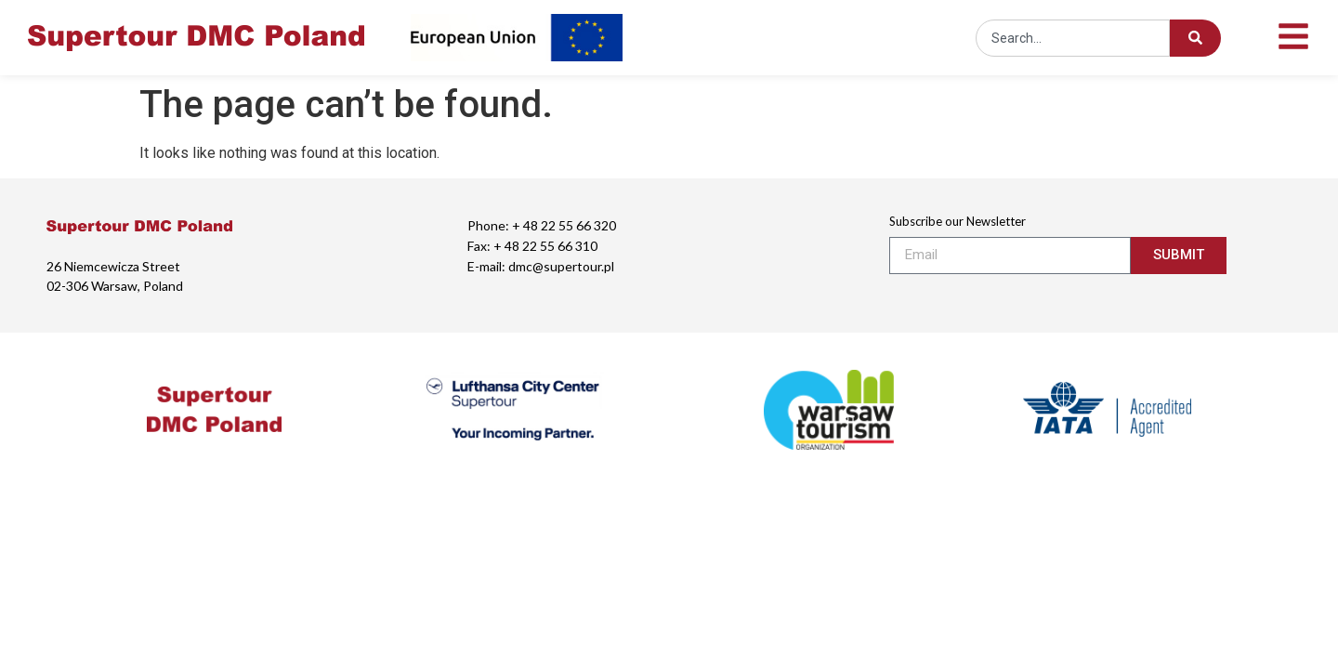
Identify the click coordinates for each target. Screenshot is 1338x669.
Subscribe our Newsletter (957, 222)
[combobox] (1073, 38)
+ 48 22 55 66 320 (564, 225)
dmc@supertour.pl (561, 266)
